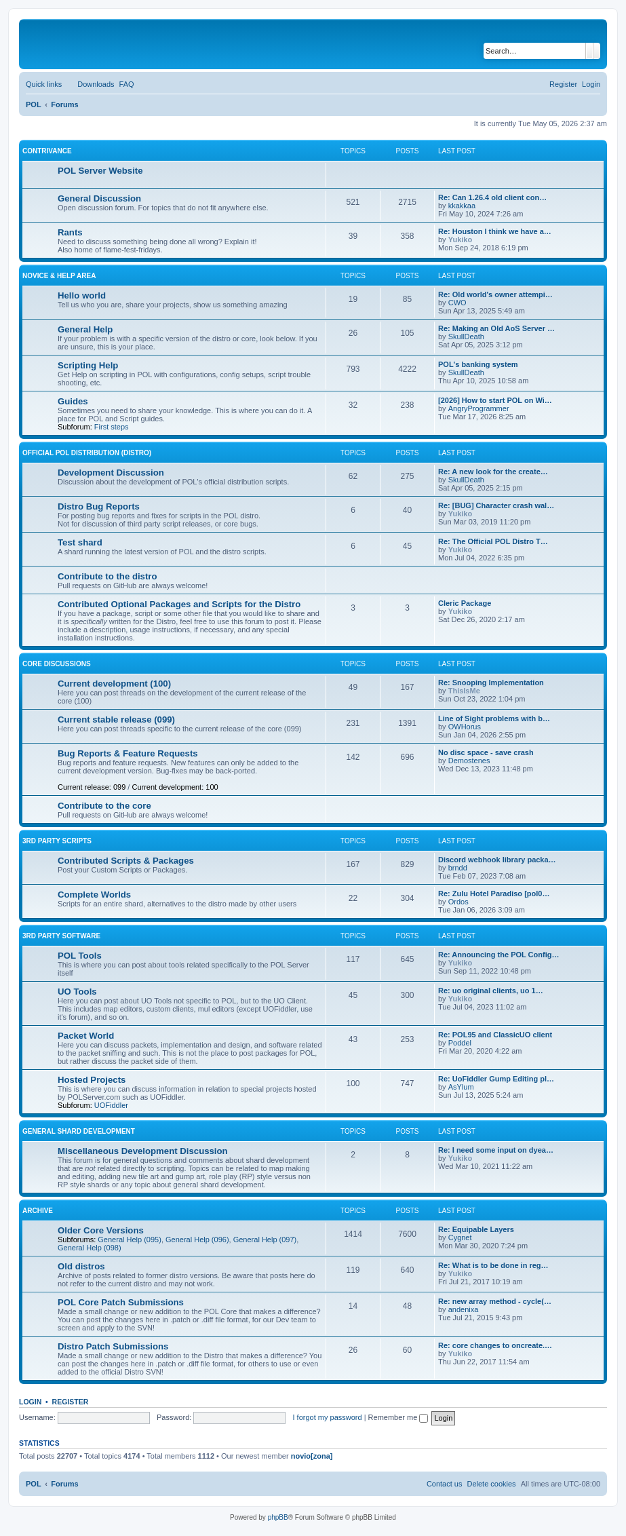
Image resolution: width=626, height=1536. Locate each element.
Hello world (82, 295)
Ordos (458, 902)
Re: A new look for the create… (493, 471)
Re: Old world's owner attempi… (495, 294)
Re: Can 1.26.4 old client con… (492, 197)
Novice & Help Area (59, 276)
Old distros (81, 1266)
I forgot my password (327, 1417)
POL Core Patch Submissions (121, 1302)
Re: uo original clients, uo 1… (490, 990)
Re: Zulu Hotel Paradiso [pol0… (493, 893)
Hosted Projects (91, 1080)
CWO (457, 303)
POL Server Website (100, 171)
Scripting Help (88, 365)
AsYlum (461, 1087)
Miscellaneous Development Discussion (143, 1151)
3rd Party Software (61, 936)
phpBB (278, 1517)
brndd (457, 868)
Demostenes (469, 760)
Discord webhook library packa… (497, 860)
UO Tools (77, 991)
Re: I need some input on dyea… (495, 1150)
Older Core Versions (101, 1230)
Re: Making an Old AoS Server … (496, 328)
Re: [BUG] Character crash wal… (496, 505)
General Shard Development (78, 1131)
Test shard (80, 542)
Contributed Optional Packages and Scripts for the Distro (179, 604)
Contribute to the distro (107, 576)
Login (30, 1402)
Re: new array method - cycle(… (494, 1301)
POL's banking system (478, 364)
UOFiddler (111, 1105)
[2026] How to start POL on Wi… (495, 400)
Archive (37, 1210)
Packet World (86, 1036)
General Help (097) (265, 1239)
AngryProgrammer (478, 408)
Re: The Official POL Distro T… (493, 541)
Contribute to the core (104, 806)
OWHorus (464, 727)
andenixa (463, 1309)
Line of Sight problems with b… (494, 718)
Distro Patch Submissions (113, 1346)
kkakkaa (461, 205)
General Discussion (99, 198)
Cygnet (460, 1237)
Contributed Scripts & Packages (126, 861)
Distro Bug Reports (99, 506)
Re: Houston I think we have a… (494, 231)
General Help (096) (197, 1239)
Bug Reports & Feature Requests (128, 753)
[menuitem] (89, 84)
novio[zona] (312, 1456)
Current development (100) (114, 683)
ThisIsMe (464, 691)
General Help (85, 329)
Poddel (459, 1043)
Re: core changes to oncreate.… (495, 1345)
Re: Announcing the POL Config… (498, 955)
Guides (73, 401)
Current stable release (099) (116, 719)
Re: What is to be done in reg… (493, 1265)
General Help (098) (89, 1248)
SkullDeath (466, 336)
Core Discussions (56, 664)
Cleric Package (464, 603)
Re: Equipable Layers (476, 1229)
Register (70, 1402)
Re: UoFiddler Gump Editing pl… (496, 1079)
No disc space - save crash (486, 752)
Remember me (398, 1417)
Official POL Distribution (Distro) (86, 453)
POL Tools (80, 956)
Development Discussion (111, 472)
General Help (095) (129, 1239)
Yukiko (460, 239)
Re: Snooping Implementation (491, 682)
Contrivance (47, 151)
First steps (111, 427)
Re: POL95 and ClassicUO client (495, 1035)
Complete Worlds (94, 894)
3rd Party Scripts (57, 841)
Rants (70, 232)
